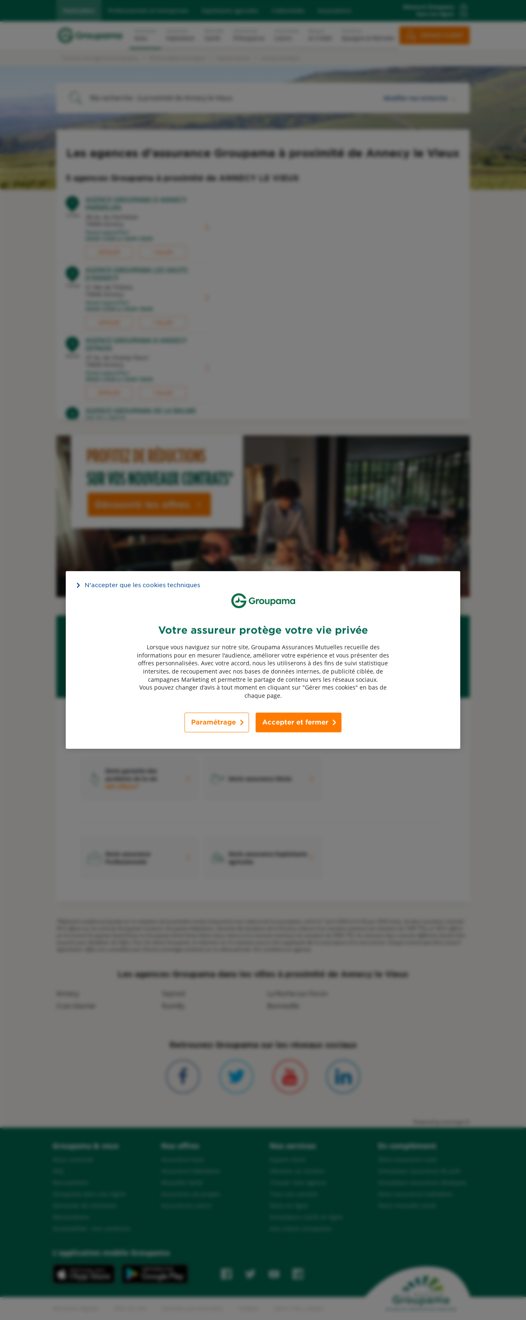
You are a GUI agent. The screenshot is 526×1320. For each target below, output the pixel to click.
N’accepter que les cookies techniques (142, 585)
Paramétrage (213, 722)
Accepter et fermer (295, 722)
